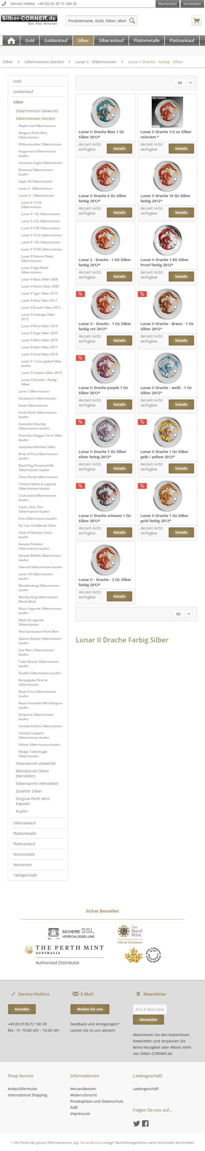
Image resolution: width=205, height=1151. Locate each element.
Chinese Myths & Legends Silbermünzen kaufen (37, 486)
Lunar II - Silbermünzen (36, 195)
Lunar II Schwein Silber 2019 (41, 373)
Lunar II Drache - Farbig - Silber (39, 382)
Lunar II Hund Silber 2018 (39, 354)
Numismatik (23, 854)
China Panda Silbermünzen (38, 477)
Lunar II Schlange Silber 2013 (38, 316)
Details (119, 148)
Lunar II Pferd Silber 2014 (39, 326)
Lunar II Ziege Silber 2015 (39, 333)
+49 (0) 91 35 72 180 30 (57, 4)
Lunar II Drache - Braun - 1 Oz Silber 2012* (167, 326)
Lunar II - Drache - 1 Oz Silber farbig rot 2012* (105, 326)
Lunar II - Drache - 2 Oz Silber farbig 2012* (105, 582)
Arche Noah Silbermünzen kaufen (38, 414)
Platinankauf (24, 843)
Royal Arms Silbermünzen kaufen (37, 693)
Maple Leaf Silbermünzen (37, 126)
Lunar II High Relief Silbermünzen (34, 270)
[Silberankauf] (111, 40)
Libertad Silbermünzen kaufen (40, 567)
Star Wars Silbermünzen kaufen (36, 652)
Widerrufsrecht (83, 1095)
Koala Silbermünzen (33, 405)
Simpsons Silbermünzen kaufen (36, 716)
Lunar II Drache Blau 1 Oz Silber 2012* (101, 134)
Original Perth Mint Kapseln (33, 801)
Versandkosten (83, 1088)
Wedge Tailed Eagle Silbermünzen (33, 753)
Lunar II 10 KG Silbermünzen (41, 249)
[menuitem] (102, 23)
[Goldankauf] (56, 40)
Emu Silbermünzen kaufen (38, 518)
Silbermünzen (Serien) (35, 118)
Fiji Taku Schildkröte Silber (37, 525)
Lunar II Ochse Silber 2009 (40, 286)
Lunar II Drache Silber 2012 (41, 307)
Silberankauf (24, 822)
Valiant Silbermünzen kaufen (39, 744)
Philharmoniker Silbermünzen (40, 144)
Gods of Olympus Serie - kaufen (36, 534)
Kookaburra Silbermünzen (37, 398)
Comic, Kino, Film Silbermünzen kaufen (34, 509)
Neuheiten (22, 864)
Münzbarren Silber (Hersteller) (32, 773)
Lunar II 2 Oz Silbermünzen (40, 221)
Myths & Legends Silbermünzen (31, 622)
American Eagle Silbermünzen (40, 163)
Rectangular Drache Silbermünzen (33, 682)
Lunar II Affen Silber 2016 (39, 340)
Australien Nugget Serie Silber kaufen (40, 437)
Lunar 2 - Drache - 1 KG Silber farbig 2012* (105, 262)
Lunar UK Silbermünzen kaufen (36, 576)
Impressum (80, 1113)
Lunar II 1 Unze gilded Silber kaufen (41, 363)
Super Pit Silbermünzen (35, 181)
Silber (18, 101)
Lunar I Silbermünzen (34, 391)
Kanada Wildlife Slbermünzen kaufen (40, 557)
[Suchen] (132, 20)
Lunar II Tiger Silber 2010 (39, 293)
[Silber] (83, 40)
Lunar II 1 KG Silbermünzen (40, 242)
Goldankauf (23, 91)
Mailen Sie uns (90, 1009)
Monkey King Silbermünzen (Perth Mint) (38, 599)
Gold (17, 81)
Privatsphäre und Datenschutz (97, 1101)
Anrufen (22, 1009)
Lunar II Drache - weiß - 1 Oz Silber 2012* (166, 390)
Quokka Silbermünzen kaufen (40, 673)
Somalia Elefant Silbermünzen (40, 726)
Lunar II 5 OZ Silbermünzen (40, 228)
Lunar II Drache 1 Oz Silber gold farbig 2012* (164, 518)
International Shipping (27, 1095)
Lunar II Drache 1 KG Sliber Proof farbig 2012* (164, 262)
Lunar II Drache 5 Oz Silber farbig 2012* (102, 198)
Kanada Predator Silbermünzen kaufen (34, 546)
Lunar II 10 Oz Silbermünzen (41, 235)
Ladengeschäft (146, 1088)
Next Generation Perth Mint (38, 631)
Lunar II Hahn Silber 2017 (39, 347)
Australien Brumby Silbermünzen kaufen (34, 426)
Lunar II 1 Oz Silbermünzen (40, 214)
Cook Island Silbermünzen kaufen (37, 497)
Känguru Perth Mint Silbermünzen (33, 135)
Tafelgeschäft (25, 875)
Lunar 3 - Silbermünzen (35, 188)
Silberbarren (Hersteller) (37, 783)
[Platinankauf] (182, 40)
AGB (74, 1107)
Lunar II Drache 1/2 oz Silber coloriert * (165, 134)
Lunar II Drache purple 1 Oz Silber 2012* (103, 390)
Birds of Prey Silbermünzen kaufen (38, 456)
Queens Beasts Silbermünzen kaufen (40, 640)
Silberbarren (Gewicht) (35, 763)
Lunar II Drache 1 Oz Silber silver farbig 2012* (102, 454)
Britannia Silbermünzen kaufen (36, 172)
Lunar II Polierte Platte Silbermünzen (37, 258)
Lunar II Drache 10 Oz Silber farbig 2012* (165, 198)
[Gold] (29, 40)
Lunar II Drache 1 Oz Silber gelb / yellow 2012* (164, 454)
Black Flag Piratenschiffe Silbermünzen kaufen (36, 467)
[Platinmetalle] (146, 40)
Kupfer (22, 811)
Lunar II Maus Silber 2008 (39, 279)
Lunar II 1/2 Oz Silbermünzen (31, 204)
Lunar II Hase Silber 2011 (39, 300)
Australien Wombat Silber (37, 447)
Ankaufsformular (22, 1088)
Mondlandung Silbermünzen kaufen (39, 587)
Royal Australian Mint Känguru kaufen (40, 705)
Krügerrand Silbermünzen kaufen (37, 153)
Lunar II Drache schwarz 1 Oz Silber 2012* (105, 518)
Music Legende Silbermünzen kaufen (40, 610)
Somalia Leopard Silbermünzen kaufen (34, 735)
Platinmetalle (24, 833)
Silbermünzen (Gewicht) (37, 110)
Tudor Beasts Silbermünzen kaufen (39, 663)
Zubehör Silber (29, 791)
